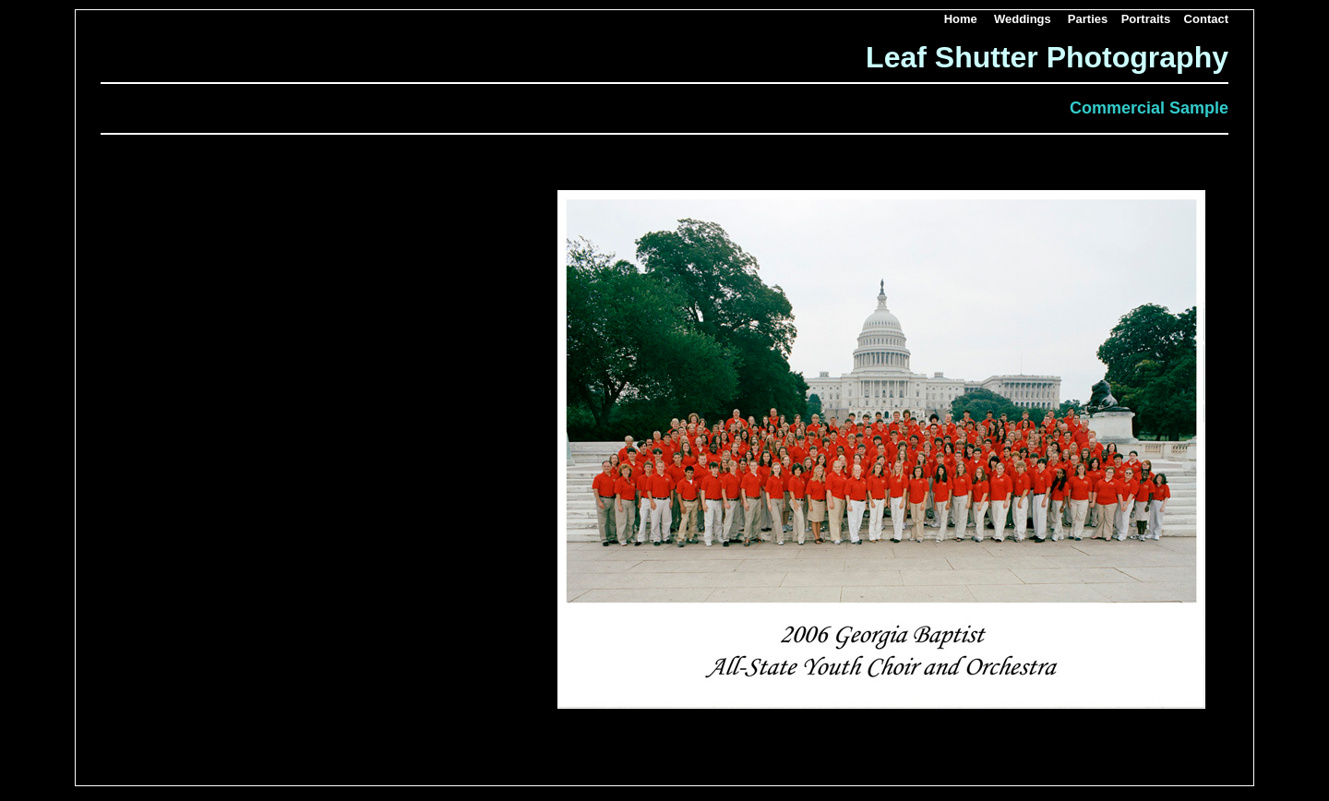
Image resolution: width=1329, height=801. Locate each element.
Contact (1206, 19)
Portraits (1145, 19)
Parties (1088, 19)
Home (960, 19)
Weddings (1022, 19)
